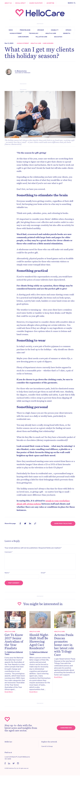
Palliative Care (41, 37)
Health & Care (50, 33)
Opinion (68, 30)
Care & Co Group (47, 746)
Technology (33, 33)
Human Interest (16, 33)
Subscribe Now (66, 728)
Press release (25, 30)
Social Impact (20, 3)
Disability (54, 30)
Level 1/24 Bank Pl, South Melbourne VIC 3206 (17, 758)
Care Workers (23, 37)
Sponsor (40, 30)
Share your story (36, 3)
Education (58, 37)
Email (43, 573)
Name (7, 573)
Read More (9, 692)
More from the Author (63, 523)
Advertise (50, 3)
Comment (8, 552)
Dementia (66, 33)
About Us (8, 3)
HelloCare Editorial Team (14, 653)
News (11, 30)
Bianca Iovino (22, 71)
